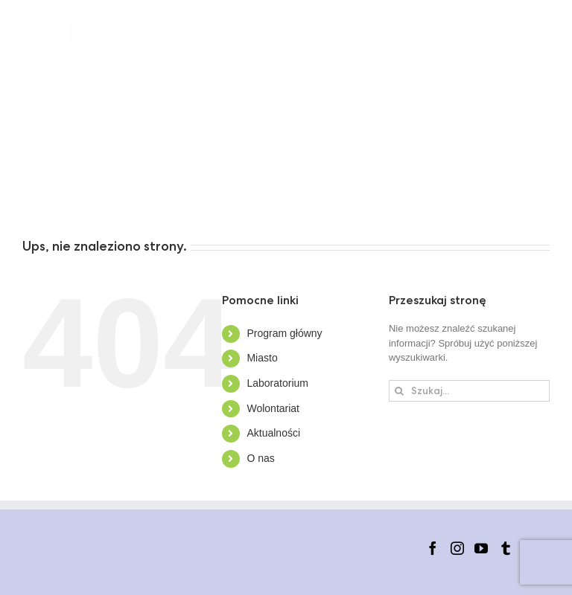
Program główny (284, 333)
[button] (220, 197)
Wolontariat (273, 408)
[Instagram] (457, 548)
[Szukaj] (399, 391)
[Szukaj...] (469, 391)
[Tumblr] (505, 548)
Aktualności (273, 433)
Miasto (262, 358)
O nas (260, 458)
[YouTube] (481, 548)
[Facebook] (432, 548)
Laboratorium (277, 383)
